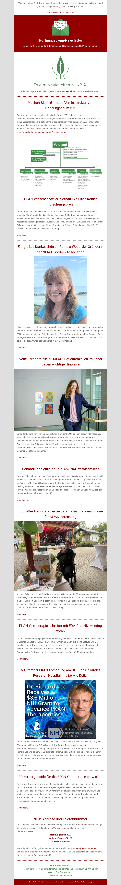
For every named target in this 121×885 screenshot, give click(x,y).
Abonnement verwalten (56, 882)
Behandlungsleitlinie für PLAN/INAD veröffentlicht (60, 469)
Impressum (70, 882)
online (67, 3)
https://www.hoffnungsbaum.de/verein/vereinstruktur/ (41, 132)
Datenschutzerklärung (83, 882)
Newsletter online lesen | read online (60, 12)
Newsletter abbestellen (37, 882)
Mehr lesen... (23, 235)
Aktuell (68, 91)
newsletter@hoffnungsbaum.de (60, 872)
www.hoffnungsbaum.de (60, 875)
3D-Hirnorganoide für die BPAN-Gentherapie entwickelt (61, 777)
